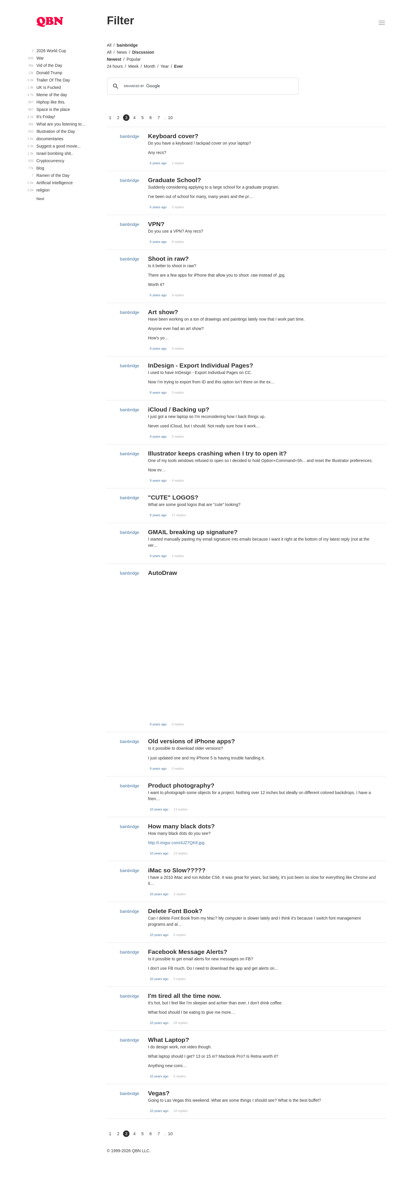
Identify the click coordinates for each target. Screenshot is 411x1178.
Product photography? (181, 785)
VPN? (156, 224)
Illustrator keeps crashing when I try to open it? (217, 453)
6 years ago (158, 163)
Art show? (163, 312)
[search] (202, 86)
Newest (114, 59)
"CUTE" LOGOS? (173, 497)
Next (40, 199)
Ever (178, 66)
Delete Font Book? (175, 911)
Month (149, 66)
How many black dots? (181, 826)
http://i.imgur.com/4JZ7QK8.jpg (176, 842)
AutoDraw (162, 572)
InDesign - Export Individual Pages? (200, 365)
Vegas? (159, 1093)
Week (133, 66)
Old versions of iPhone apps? (191, 741)
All (109, 45)
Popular (134, 59)
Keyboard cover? (173, 136)
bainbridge (127, 45)
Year (165, 66)
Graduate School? (174, 180)
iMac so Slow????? (177, 870)
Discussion (143, 52)
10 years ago (159, 809)
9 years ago (158, 436)
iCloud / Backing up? (178, 409)
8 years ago (158, 348)
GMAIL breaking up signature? (192, 532)
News (122, 52)
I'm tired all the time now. (184, 995)
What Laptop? (168, 1039)
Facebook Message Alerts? (187, 951)
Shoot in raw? (168, 258)
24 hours (115, 66)
